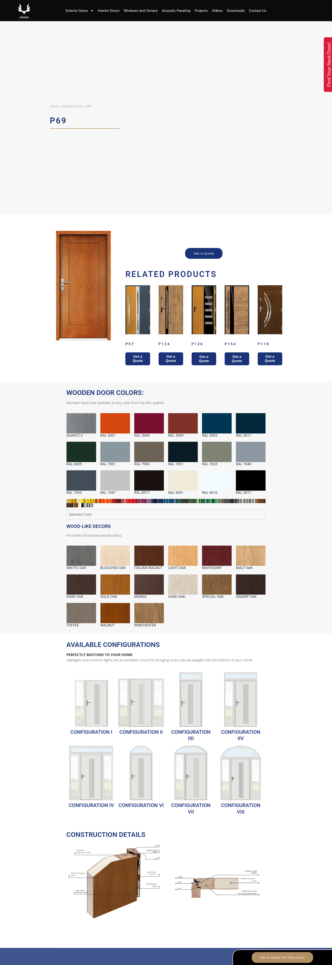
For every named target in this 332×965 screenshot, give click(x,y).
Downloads (236, 10)
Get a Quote (204, 253)
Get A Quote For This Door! (282, 957)
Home (54, 106)
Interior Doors (108, 10)
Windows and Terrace (141, 10)
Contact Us (257, 10)
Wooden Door (72, 106)
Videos (217, 10)
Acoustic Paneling (176, 10)
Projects (201, 10)
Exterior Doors (80, 11)
